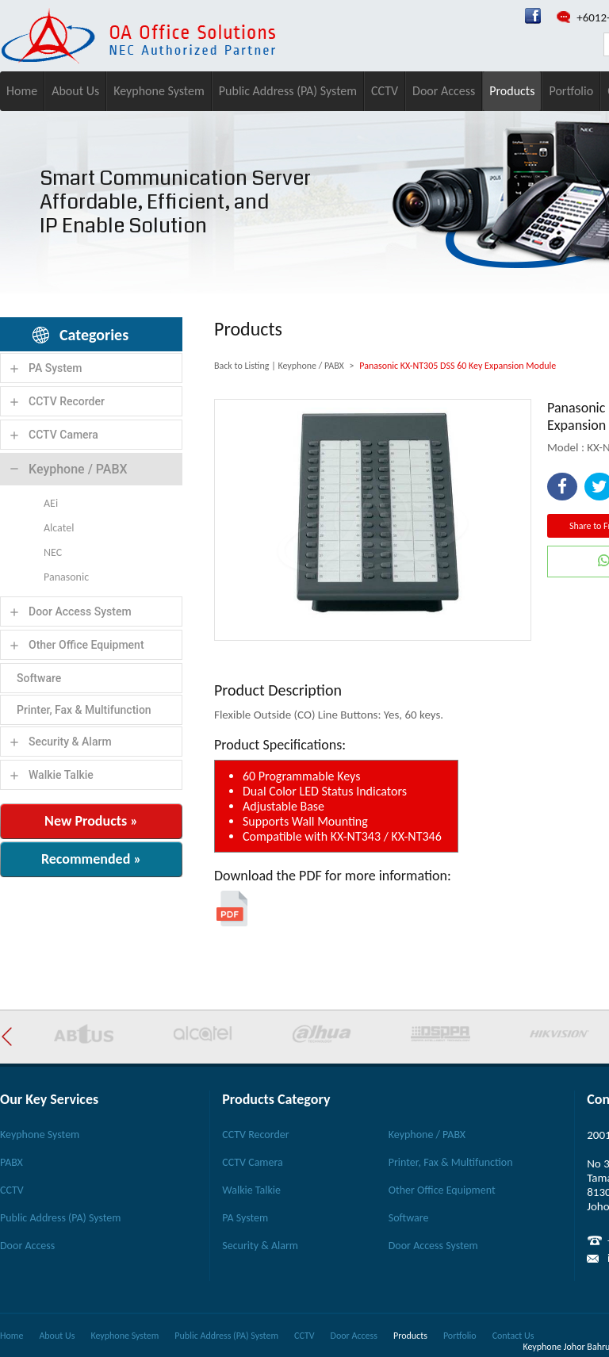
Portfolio (571, 90)
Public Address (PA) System (288, 90)
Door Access (443, 90)
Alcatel (59, 528)
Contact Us (513, 1335)
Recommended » (91, 859)
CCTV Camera (63, 434)
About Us (75, 90)
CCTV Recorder (67, 401)
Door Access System (80, 611)
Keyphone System (159, 90)
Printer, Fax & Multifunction (84, 709)
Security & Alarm (70, 741)
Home (21, 90)
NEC (53, 552)
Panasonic (66, 577)
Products (511, 90)
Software (39, 678)
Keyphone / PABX (78, 469)
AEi (51, 503)
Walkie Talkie (61, 775)
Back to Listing (241, 365)
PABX (11, 1162)
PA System (55, 368)
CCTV (384, 90)
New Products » (91, 821)
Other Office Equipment (86, 644)
